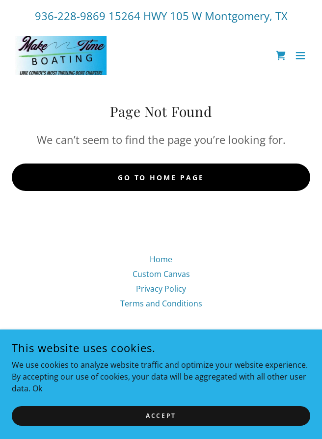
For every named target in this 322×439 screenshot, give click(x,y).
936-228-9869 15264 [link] (87, 15)
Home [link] (161, 259)
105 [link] (179, 15)
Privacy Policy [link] (161, 288)
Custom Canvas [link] (161, 274)
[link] (63, 55)
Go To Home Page (161, 177)
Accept (161, 416)
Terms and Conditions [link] (161, 303)
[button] (300, 55)
